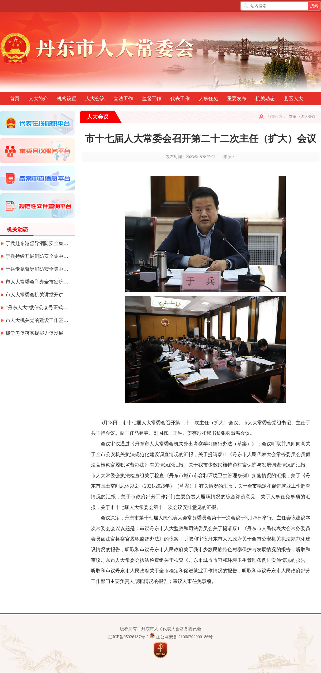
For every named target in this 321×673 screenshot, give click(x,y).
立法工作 (123, 98)
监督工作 (151, 98)
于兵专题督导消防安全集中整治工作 (37, 269)
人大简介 (38, 98)
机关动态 (265, 98)
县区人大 (293, 98)
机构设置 (66, 98)
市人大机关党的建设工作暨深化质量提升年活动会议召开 (37, 320)
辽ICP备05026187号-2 (128, 637)
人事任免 (208, 98)
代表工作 (180, 98)
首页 (15, 98)
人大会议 (95, 98)
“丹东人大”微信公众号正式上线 (37, 307)
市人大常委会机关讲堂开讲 (34, 294)
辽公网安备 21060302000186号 (184, 637)
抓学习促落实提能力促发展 (34, 333)
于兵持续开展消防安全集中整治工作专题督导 (37, 256)
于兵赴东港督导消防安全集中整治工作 (37, 243)
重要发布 (236, 98)
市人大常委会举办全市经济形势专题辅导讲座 (37, 282)
